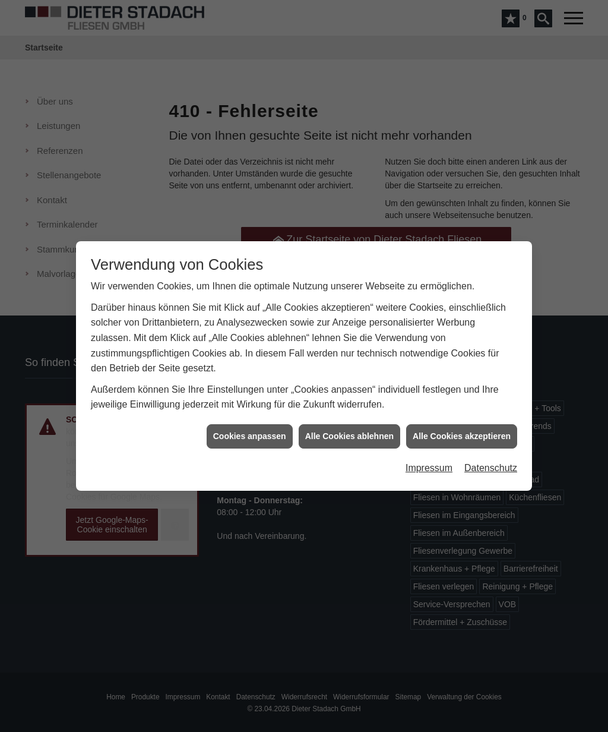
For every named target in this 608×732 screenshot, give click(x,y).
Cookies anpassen (249, 432)
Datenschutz (490, 464)
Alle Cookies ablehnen (349, 432)
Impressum (429, 464)
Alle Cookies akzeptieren (462, 432)
